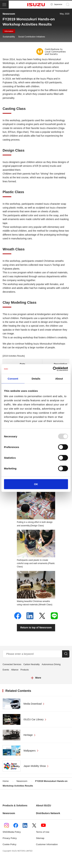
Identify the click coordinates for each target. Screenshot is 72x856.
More (38, 677)
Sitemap (40, 838)
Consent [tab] (13, 378)
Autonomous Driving (51, 664)
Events (6, 670)
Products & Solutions (15, 805)
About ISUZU (43, 805)
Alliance (14, 670)
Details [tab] (36, 378)
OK (36, 484)
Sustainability (9, 37)
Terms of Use (42, 832)
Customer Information (47, 844)
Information (9, 31)
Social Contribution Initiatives (31, 37)
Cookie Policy (9, 844)
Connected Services (12, 664)
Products (25, 670)
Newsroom (9, 813)
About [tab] (59, 378)
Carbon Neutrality (31, 664)
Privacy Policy (10, 838)
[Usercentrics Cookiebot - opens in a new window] (53, 369)
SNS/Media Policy (12, 832)
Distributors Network (48, 813)
